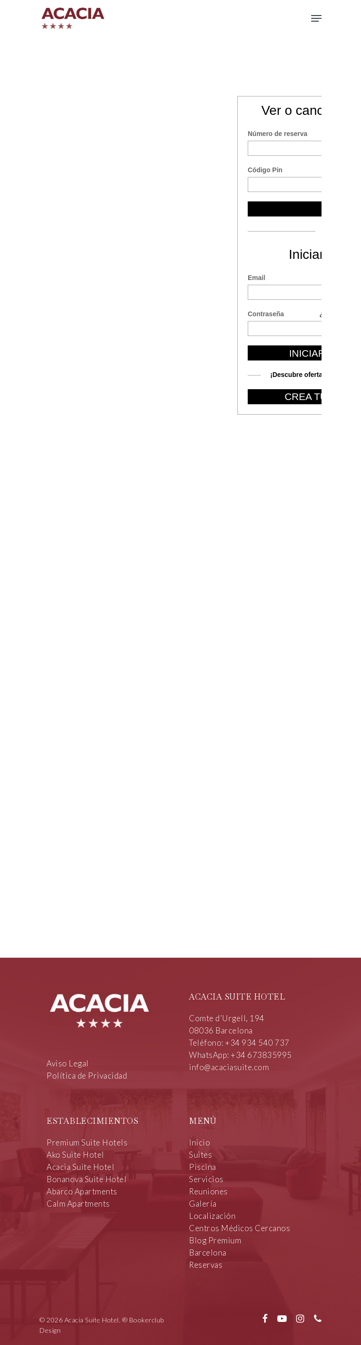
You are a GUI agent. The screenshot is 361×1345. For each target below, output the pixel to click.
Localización (212, 1216)
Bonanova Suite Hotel (86, 1179)
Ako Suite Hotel (75, 1155)
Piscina (202, 1167)
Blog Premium (215, 1240)
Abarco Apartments (82, 1191)
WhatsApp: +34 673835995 (240, 1055)
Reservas (205, 1265)
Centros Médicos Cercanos (239, 1228)
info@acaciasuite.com (229, 1067)
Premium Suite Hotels (87, 1142)
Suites (200, 1155)
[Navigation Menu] (316, 18)
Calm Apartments (78, 1204)
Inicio (199, 1142)
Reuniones (208, 1191)
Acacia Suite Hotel (80, 1167)
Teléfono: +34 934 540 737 (239, 1043)
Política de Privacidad (87, 1076)
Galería (203, 1204)
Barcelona (208, 1252)
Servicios (206, 1179)
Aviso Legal (68, 1063)
